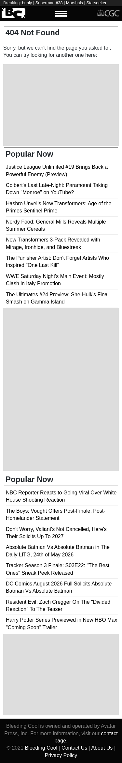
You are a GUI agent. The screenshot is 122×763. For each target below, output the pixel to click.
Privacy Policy (61, 755)
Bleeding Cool (41, 748)
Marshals (74, 2)
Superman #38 (49, 2)
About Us (102, 748)
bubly (27, 2)
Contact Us (74, 748)
